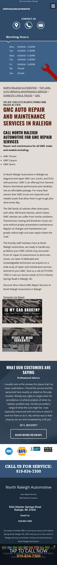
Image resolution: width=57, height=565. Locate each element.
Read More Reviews (28, 435)
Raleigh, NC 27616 (12, 104)
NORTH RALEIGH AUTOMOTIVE (20, 87)
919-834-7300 (10, 102)
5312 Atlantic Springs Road (32, 102)
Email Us (25, 515)
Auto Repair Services (28, 494)
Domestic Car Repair (14, 297)
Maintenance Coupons (28, 498)
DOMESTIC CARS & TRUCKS (17, 95)
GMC (37, 95)
